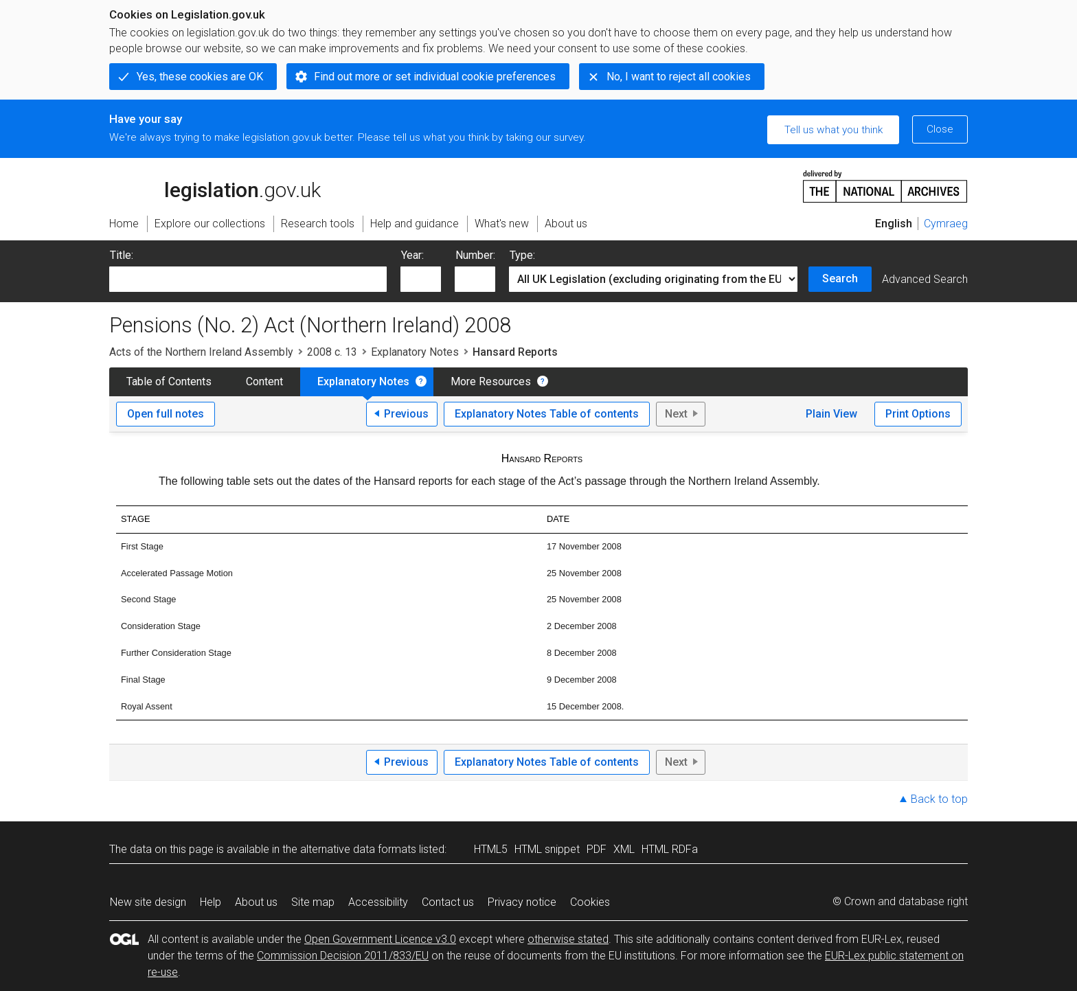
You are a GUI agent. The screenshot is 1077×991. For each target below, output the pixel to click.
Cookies (590, 902)
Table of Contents (169, 381)
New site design (148, 902)
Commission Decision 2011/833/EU (343, 955)
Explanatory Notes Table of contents (547, 413)
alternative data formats (358, 849)
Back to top (939, 799)
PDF (596, 849)
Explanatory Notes (415, 351)
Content (264, 381)
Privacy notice (522, 902)
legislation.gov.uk (215, 185)
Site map (313, 902)
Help (210, 902)
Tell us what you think (833, 130)
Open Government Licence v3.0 (380, 939)
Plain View (831, 413)
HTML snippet (547, 849)
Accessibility (378, 902)
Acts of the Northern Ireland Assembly (201, 351)
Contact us (448, 902)
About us (256, 902)
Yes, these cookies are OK (200, 76)
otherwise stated (568, 939)
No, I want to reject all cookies (678, 76)
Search (840, 278)
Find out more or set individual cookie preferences (435, 76)
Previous (406, 413)
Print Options (918, 413)
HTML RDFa (670, 849)
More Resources (491, 381)
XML (624, 849)
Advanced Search (925, 279)
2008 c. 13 (332, 351)
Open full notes (165, 413)
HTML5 (491, 849)
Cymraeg (946, 223)
